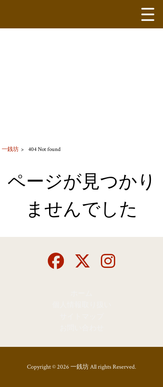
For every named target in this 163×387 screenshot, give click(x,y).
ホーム (81, 293)
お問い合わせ (82, 328)
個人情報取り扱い (81, 305)
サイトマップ (82, 317)
